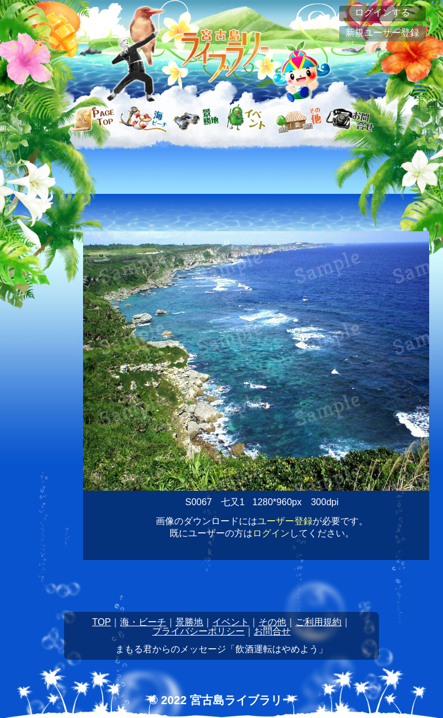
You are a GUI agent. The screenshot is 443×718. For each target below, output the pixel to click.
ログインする (382, 12)
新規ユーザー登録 (382, 32)
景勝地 (189, 622)
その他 (272, 622)
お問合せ (272, 631)
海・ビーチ (143, 622)
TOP (101, 622)
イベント (230, 622)
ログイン (271, 533)
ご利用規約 (318, 622)
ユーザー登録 (285, 521)
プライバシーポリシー (198, 631)
